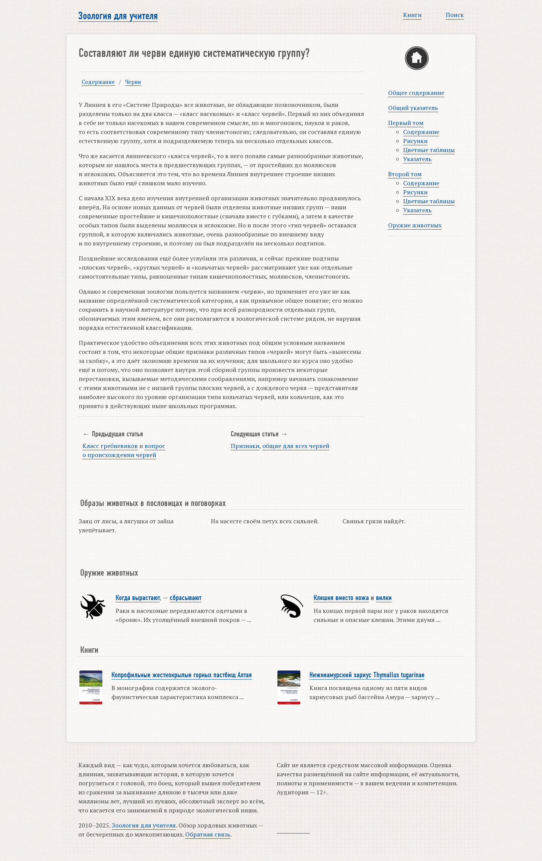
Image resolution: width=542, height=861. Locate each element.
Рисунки (415, 141)
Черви (133, 81)
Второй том (405, 174)
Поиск (455, 15)
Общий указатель (413, 108)
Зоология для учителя (118, 15)
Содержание (98, 81)
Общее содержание (416, 92)
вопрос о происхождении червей (123, 450)
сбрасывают (185, 598)
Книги (412, 15)
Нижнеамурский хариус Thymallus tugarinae (367, 675)
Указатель (417, 159)
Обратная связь (207, 834)
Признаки (245, 446)
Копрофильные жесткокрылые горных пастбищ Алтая (181, 675)
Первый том (405, 123)
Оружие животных (415, 225)
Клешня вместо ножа (341, 598)
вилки (384, 598)
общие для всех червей (295, 446)
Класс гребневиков (110, 446)
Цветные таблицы (429, 150)
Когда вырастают (138, 598)
